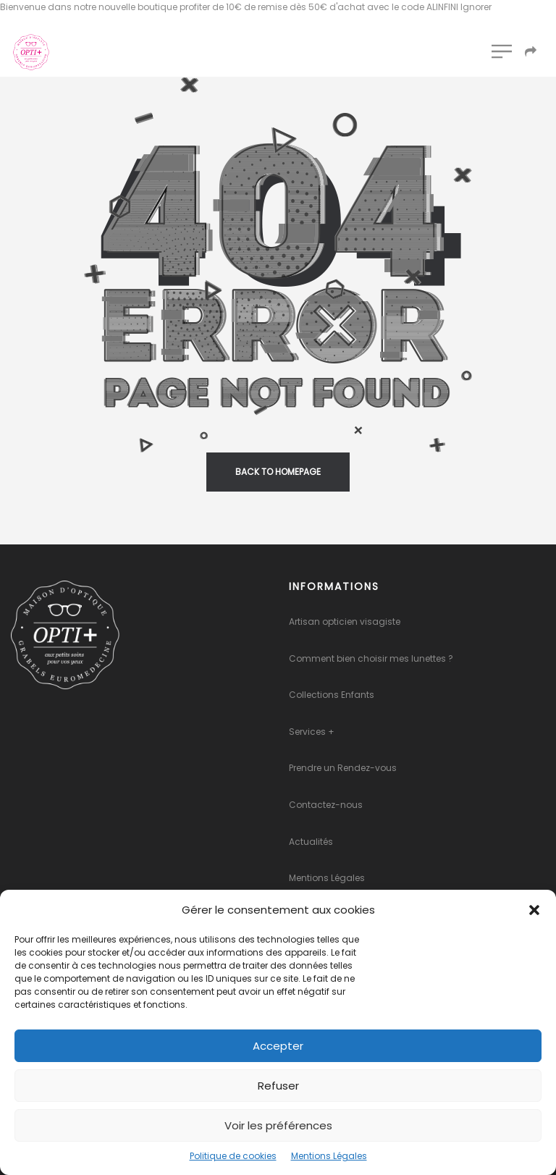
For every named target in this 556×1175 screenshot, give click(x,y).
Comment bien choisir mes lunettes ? (371, 658)
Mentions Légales (329, 1156)
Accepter (278, 1045)
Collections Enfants (331, 694)
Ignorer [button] (476, 7)
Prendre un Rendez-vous (343, 768)
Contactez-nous (326, 805)
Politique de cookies (233, 1156)
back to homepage (278, 472)
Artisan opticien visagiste (344, 621)
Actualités (311, 841)
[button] (534, 910)
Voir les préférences (278, 1125)
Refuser (278, 1085)
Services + (311, 731)
